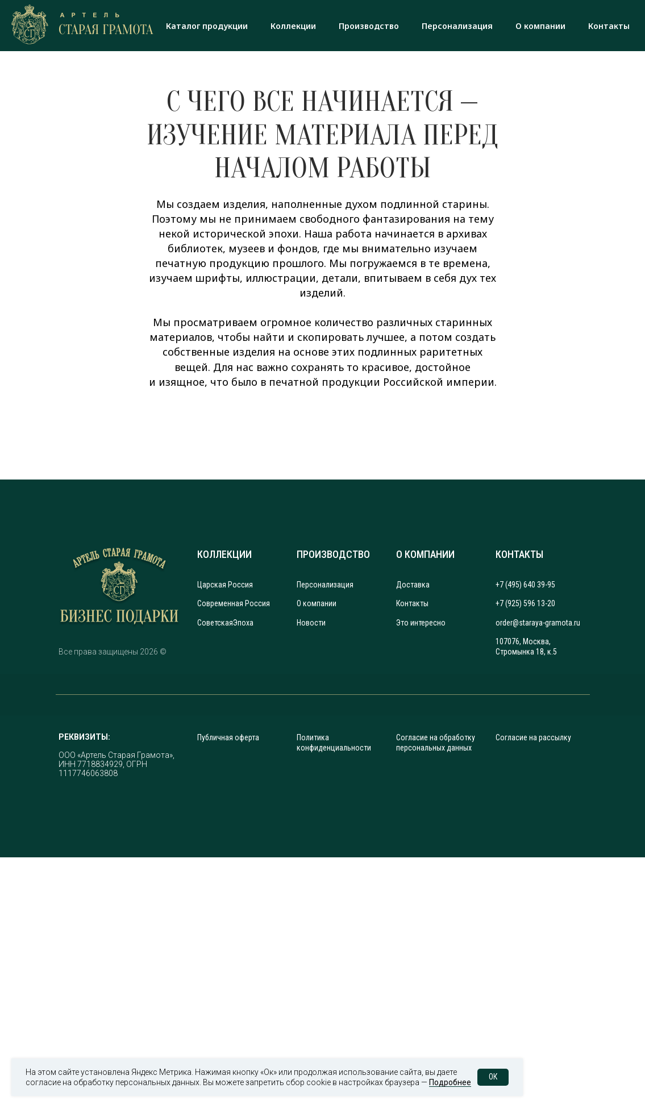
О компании (540, 25)
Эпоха (243, 622)
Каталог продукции (207, 25)
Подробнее (450, 1082)
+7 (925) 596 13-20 (525, 603)
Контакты (609, 25)
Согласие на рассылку (533, 737)
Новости (311, 622)
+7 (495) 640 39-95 (525, 584)
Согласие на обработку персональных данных (435, 742)
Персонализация (457, 25)
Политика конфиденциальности (334, 742)
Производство (369, 25)
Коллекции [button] (293, 25)
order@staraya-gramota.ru (538, 622)
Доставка (413, 584)
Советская (215, 622)
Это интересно (421, 622)
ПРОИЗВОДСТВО (333, 554)
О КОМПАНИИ (425, 554)
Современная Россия (233, 603)
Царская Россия (225, 584)
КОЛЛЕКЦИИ (224, 554)
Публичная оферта (228, 737)
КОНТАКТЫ (519, 554)
